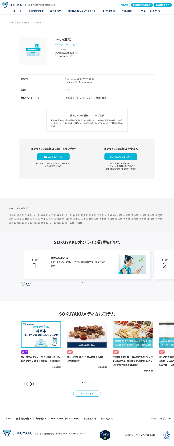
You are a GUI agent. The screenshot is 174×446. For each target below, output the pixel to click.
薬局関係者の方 (162, 5)
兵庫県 (76, 219)
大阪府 (68, 219)
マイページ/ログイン (151, 11)
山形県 (52, 215)
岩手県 (28, 215)
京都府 (60, 219)
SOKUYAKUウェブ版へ (121, 156)
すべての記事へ (87, 393)
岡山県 (118, 219)
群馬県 (84, 215)
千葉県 (100, 215)
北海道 (12, 215)
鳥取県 (102, 219)
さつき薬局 (37, 22)
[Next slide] (28, 284)
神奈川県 (117, 215)
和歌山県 (93, 219)
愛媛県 (158, 219)
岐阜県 (20, 219)
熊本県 (44, 223)
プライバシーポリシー (160, 418)
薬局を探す (55, 11)
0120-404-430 (55, 156)
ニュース (17, 11)
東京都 (26, 22)
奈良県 (84, 219)
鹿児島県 (69, 223)
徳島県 (142, 219)
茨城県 (68, 215)
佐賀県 (28, 223)
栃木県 (76, 215)
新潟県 (126, 215)
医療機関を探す (35, 11)
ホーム (11, 22)
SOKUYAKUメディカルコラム (82, 11)
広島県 (126, 219)
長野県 (12, 219)
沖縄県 (78, 223)
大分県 (52, 223)
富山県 (134, 215)
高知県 (12, 223)
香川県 (150, 219)
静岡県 (28, 219)
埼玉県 (92, 215)
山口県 (134, 219)
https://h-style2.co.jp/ (65, 44)
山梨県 (158, 215)
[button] (32, 384)
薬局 (19, 22)
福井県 (150, 215)
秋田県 (44, 215)
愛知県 (36, 219)
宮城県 (36, 215)
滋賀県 (52, 219)
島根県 (110, 219)
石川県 (142, 215)
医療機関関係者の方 (142, 5)
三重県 (44, 219)
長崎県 (36, 223)
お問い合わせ (127, 11)
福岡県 (20, 223)
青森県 (20, 215)
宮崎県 (60, 223)
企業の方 (124, 5)
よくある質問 (108, 11)
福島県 (60, 215)
